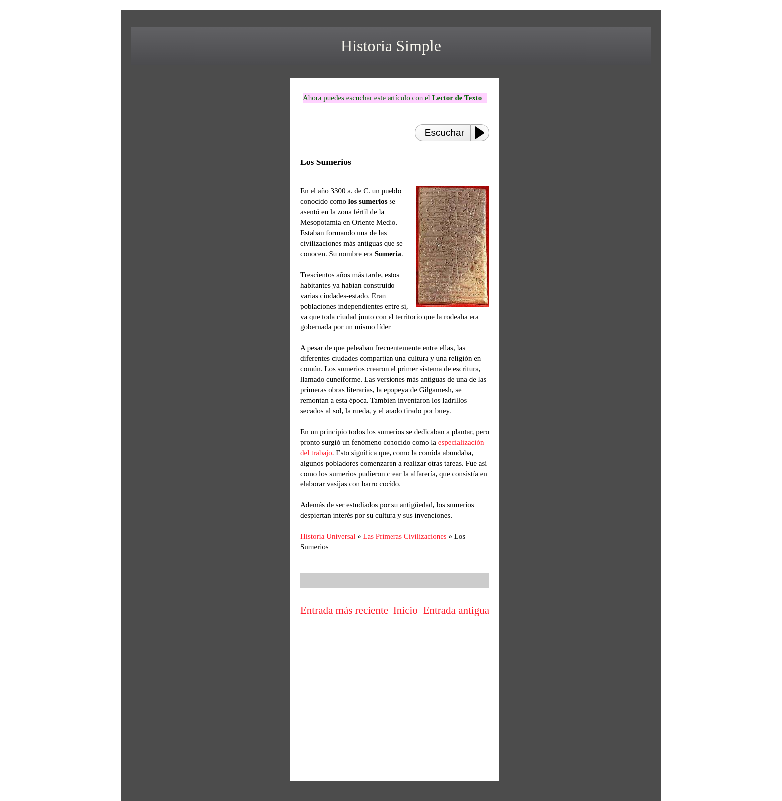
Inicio (405, 610)
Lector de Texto (457, 98)
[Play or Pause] (482, 132)
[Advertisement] (395, 705)
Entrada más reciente (344, 610)
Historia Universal (327, 536)
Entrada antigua (456, 610)
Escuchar (444, 132)
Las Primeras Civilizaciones (404, 536)
